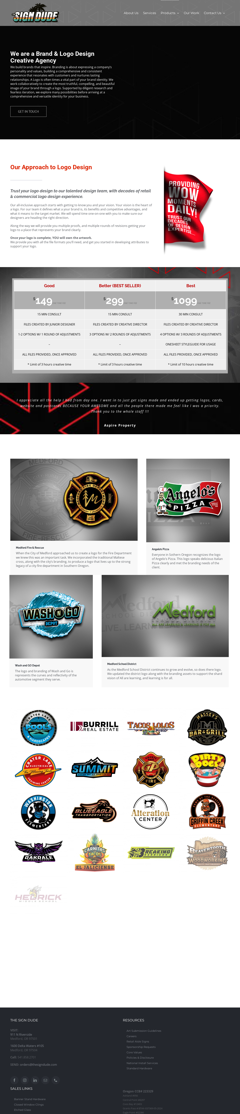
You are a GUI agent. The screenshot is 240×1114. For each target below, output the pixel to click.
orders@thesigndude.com (38, 1065)
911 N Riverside (21, 1034)
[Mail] (45, 1080)
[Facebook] (14, 1080)
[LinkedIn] (35, 1080)
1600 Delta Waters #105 (27, 1046)
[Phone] (56, 1080)
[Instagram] (25, 1080)
